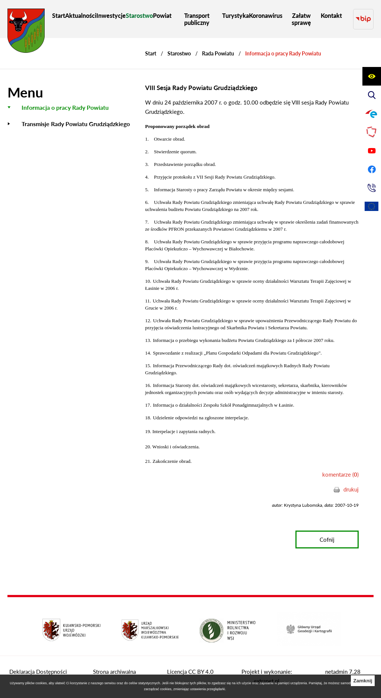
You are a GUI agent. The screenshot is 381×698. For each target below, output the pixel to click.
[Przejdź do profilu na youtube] (371, 150)
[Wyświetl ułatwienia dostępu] (371, 76)
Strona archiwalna (114, 671)
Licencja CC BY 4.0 (190, 671)
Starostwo (179, 53)
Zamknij (362, 680)
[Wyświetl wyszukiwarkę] (371, 95)
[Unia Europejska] (371, 206)
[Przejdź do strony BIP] (363, 19)
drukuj (351, 489)
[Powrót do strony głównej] (150, 53)
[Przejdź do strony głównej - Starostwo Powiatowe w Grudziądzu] (26, 33)
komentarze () (340, 474)
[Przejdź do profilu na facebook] (371, 169)
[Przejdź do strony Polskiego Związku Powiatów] (371, 132)
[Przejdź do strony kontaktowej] (371, 188)
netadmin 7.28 (343, 671)
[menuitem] (58, 15)
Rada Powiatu (218, 53)
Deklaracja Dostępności (38, 671)
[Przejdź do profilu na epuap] (371, 113)
